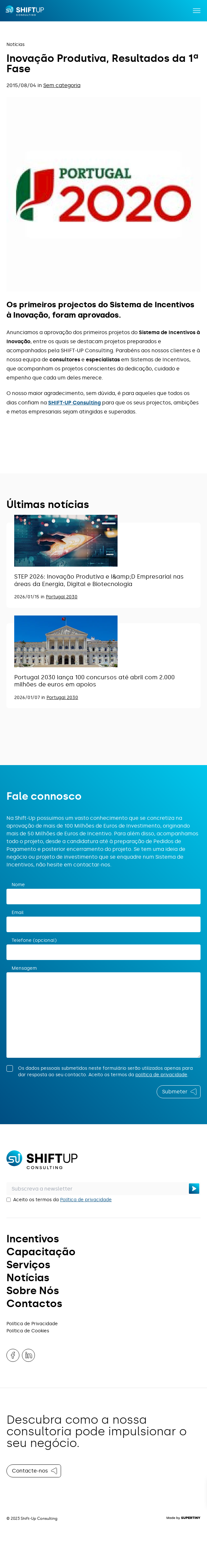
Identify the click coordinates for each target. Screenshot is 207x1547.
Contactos (34, 1303)
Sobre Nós (32, 1290)
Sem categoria (61, 85)
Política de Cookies (27, 1331)
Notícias (15, 44)
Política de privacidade (86, 1200)
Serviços (28, 1265)
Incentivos (32, 1239)
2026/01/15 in (30, 597)
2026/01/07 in (30, 697)
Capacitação (41, 1252)
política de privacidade (161, 1075)
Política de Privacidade (32, 1324)
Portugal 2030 (62, 597)
